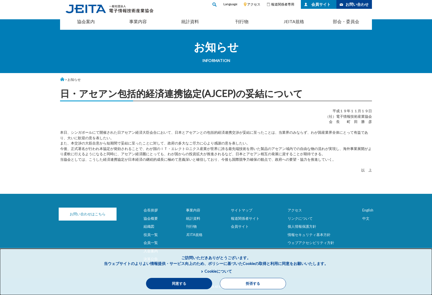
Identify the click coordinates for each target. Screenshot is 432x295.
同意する (179, 283)
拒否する (253, 283)
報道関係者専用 (282, 4)
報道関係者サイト (245, 218)
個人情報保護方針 (302, 226)
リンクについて (300, 218)
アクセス (253, 4)
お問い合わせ (357, 4)
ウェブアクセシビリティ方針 (311, 242)
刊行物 (242, 21)
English (367, 210)
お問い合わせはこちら (88, 214)
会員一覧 (151, 242)
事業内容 (138, 21)
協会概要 (151, 218)
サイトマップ (241, 210)
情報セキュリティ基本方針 (309, 234)
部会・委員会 (346, 21)
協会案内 (86, 21)
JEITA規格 (294, 21)
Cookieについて (218, 271)
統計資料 (190, 21)
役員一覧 (151, 234)
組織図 (149, 226)
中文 (365, 218)
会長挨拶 (151, 210)
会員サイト (321, 4)
